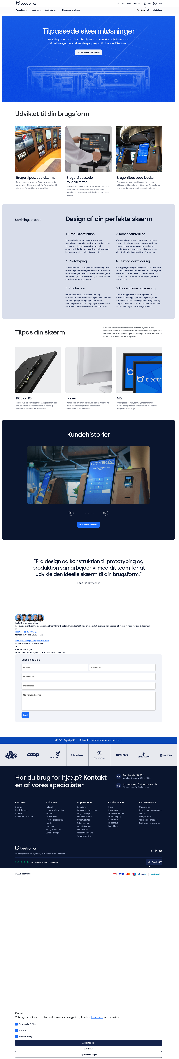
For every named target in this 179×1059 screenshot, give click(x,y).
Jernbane (50, 826)
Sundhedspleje (52, 833)
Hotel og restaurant (54, 820)
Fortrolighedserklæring (149, 823)
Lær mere (97, 1017)
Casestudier (144, 807)
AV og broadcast (53, 829)
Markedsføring (23, 1036)
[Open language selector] (147, 3)
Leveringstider (114, 810)
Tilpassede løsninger (71, 10)
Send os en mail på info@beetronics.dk (32, 641)
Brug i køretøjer (84, 813)
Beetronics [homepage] (26, 3)
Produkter (20, 10)
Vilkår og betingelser (148, 820)
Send (25, 715)
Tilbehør (18, 813)
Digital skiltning (84, 826)
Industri (49, 807)
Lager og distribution (55, 810)
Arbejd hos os (145, 817)
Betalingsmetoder (116, 813)
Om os (129, 3)
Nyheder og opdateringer (150, 810)
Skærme (18, 807)
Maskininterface (84, 817)
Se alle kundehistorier (88, 525)
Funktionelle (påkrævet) (28, 1024)
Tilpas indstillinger (88, 1055)
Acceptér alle (88, 1043)
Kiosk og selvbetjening (87, 810)
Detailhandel (51, 817)
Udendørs (81, 807)
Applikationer (50, 10)
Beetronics (20, 848)
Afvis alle (88, 1049)
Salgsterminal (83, 823)
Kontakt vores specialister (88, 52)
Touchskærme (21, 810)
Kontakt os (136, 3)
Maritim (49, 813)
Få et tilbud (121, 3)
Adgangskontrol (84, 836)
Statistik (20, 1030)
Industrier (35, 10)
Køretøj (49, 823)
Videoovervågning (85, 833)
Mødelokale (82, 829)
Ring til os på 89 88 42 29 (26, 632)
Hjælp (110, 807)
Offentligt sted (83, 820)
